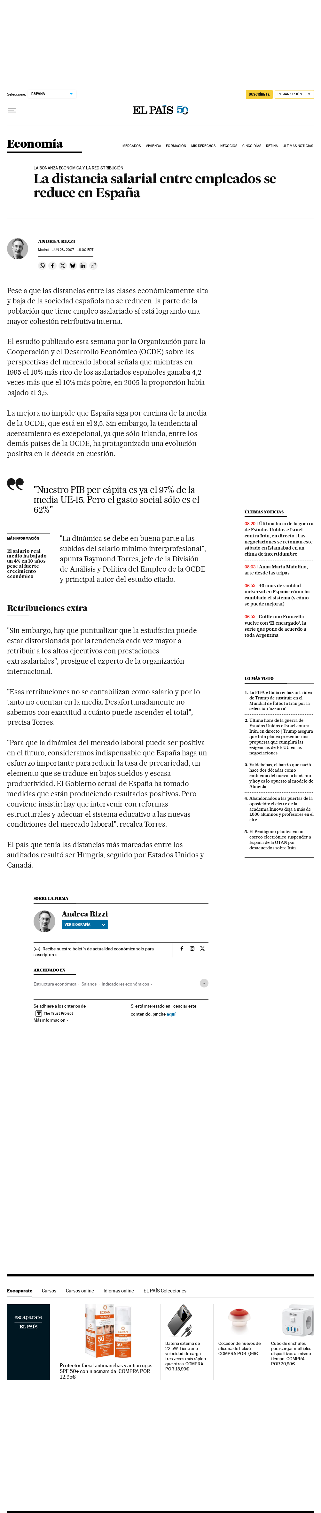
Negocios (228, 146)
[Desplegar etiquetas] (204, 983)
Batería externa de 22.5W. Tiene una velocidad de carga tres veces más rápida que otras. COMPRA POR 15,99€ (185, 1356)
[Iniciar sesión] (294, 94)
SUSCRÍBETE (259, 94)
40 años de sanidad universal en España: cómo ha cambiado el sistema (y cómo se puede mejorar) (277, 595)
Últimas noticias (264, 512)
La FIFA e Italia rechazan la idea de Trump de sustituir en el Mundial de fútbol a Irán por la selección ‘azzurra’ (280, 700)
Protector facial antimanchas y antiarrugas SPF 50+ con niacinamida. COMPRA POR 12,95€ (106, 1371)
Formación (176, 146)
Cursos (49, 1290)
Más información (51, 1020)
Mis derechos (203, 146)
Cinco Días (251, 146)
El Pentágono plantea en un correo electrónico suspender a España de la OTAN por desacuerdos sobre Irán (280, 839)
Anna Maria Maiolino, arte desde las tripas (276, 570)
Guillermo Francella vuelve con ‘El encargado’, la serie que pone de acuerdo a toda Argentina (275, 626)
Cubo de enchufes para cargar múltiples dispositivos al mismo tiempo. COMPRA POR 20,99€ (291, 1353)
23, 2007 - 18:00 (72, 250)
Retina (272, 146)
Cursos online (80, 1290)
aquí (171, 1014)
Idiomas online (119, 1290)
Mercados (131, 146)
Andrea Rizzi (56, 241)
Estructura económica (55, 984)
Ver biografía (85, 924)
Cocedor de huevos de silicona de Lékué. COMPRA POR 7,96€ (239, 1348)
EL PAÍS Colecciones (165, 1290)
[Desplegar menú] (12, 110)
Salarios (89, 984)
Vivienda (153, 146)
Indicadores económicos (125, 984)
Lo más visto (259, 678)
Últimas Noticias (298, 146)
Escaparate (19, 1290)
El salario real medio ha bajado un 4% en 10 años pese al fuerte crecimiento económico (27, 564)
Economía (35, 144)
